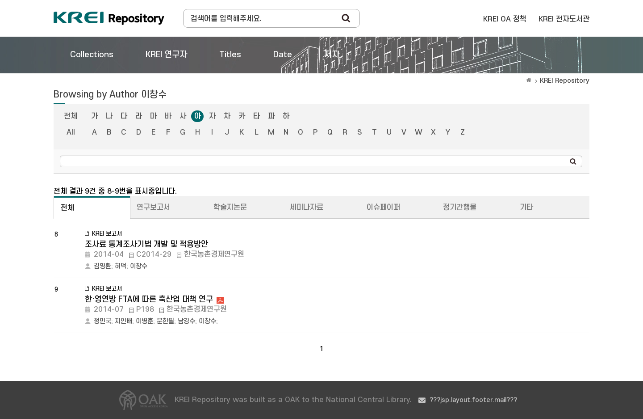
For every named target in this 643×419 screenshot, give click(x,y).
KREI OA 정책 (504, 19)
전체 (70, 116)
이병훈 (144, 321)
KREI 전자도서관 (564, 19)
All (71, 132)
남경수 (186, 321)
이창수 (138, 266)
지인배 (123, 321)
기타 (526, 207)
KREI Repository (564, 81)
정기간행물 (459, 207)
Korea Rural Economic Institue (109, 18)
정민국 (102, 321)
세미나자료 (306, 207)
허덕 (120, 266)
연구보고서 (153, 207)
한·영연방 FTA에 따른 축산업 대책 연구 (149, 299)
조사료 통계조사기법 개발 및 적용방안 (146, 244)
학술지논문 (230, 207)
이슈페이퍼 (383, 207)
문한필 (165, 321)
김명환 (102, 266)
